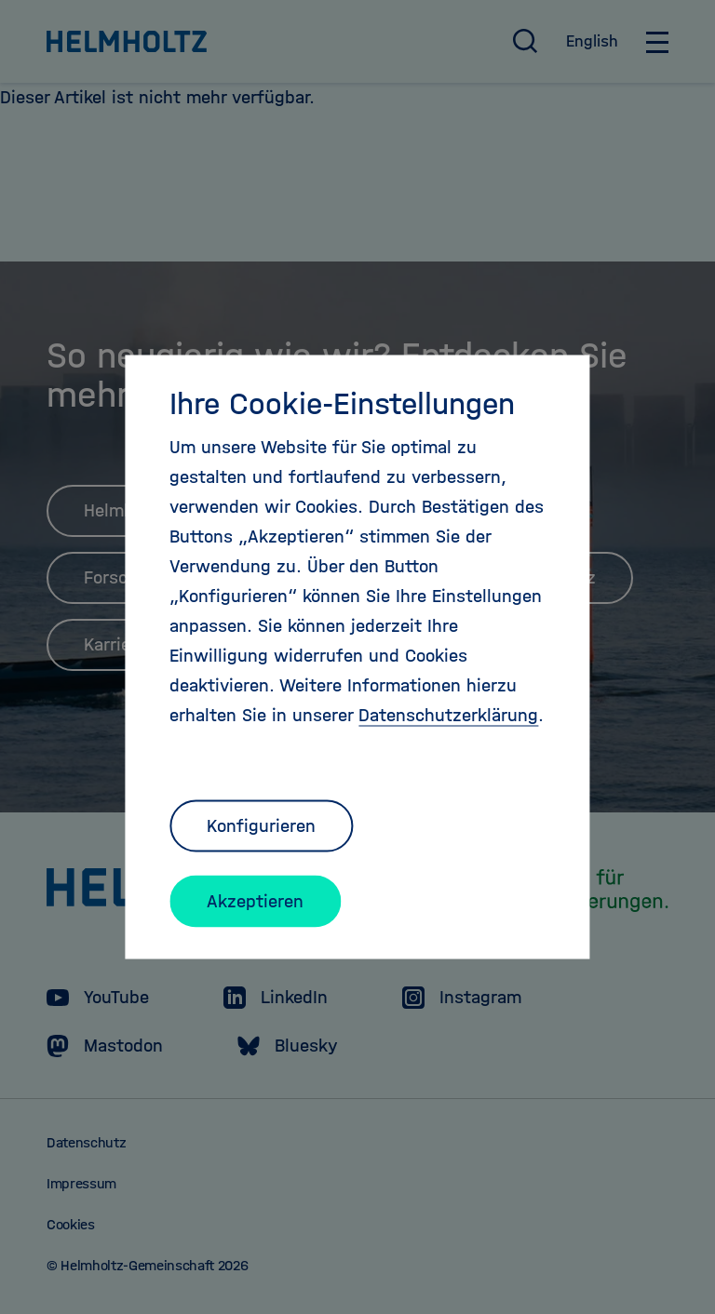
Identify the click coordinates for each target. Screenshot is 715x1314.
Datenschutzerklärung (448, 715)
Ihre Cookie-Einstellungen (342, 404)
